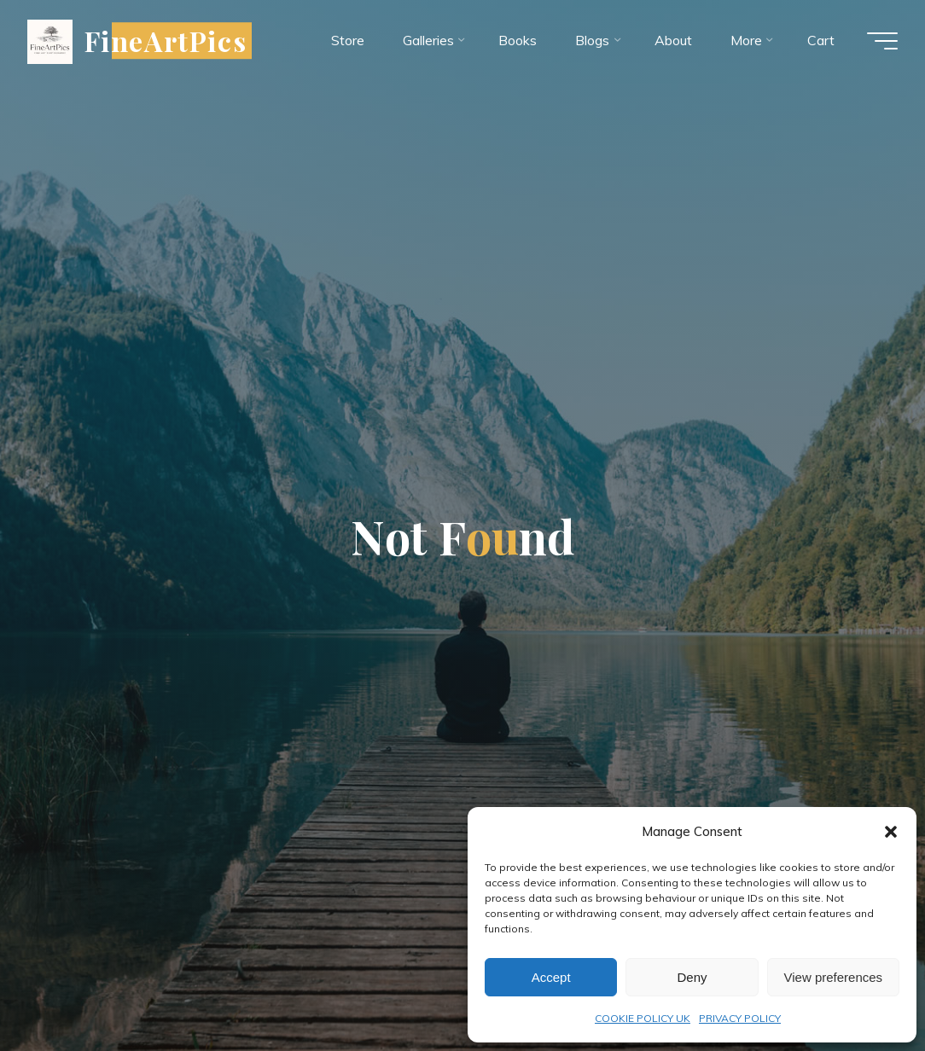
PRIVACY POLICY (740, 1018)
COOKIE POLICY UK (642, 1018)
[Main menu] (882, 40)
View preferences (833, 977)
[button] (890, 831)
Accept (551, 977)
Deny (692, 977)
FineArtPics (165, 40)
